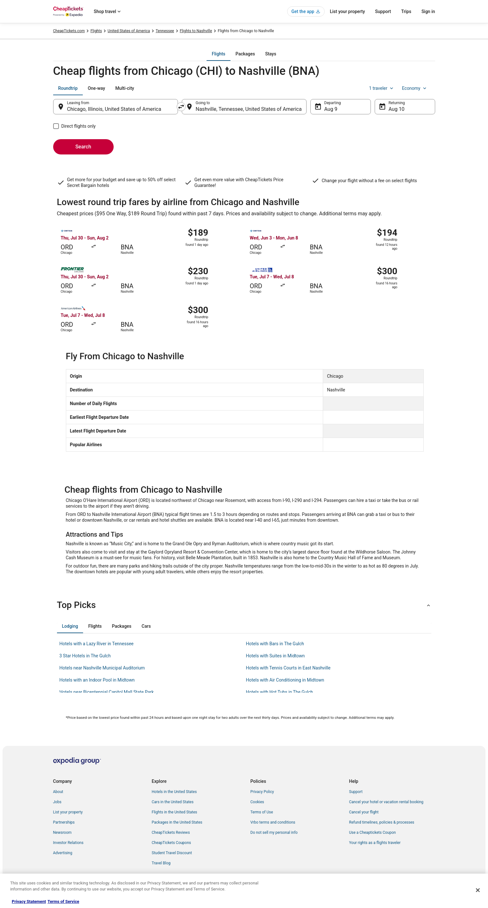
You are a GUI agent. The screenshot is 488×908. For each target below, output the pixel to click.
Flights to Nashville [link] (196, 31)
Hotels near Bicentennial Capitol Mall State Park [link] (107, 692)
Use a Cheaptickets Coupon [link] (372, 832)
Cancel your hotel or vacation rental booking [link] (386, 802)
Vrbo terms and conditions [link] (273, 822)
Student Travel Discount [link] (172, 853)
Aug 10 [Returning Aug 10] (397, 109)
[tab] (218, 54)
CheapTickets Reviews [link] (171, 832)
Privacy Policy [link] (262, 792)
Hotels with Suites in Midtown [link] (275, 655)
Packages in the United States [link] (177, 822)
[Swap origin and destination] (181, 106)
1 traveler (381, 88)
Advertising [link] (62, 853)
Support (383, 11)
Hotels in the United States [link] (174, 792)
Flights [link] (96, 31)
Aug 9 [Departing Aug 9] (330, 109)
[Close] (478, 890)
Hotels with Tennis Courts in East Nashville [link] (288, 667)
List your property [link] (68, 812)
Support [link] (356, 792)
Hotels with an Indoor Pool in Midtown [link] (97, 680)
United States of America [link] (129, 31)
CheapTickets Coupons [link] (171, 842)
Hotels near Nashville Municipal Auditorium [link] (102, 667)
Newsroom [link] (62, 832)
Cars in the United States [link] (173, 802)
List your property (347, 11)
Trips (406, 11)
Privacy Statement (29, 901)
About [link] (58, 792)
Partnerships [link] (64, 822)
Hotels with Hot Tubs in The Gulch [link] (279, 692)
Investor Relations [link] (68, 842)
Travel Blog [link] (161, 863)
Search (83, 147)
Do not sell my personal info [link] (274, 832)
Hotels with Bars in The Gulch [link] (275, 643)
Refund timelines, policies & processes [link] (381, 822)
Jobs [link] (57, 802)
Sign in (428, 11)
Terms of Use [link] (262, 812)
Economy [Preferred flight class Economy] (415, 88)
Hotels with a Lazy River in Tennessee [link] (97, 643)
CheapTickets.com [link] (69, 31)
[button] (244, 605)
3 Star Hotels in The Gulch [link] (85, 655)
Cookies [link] (257, 802)
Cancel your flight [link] (364, 812)
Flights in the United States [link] (174, 812)
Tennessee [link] (165, 31)
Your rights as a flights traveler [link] (375, 842)
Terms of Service (63, 901)
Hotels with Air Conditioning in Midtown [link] (285, 680)
